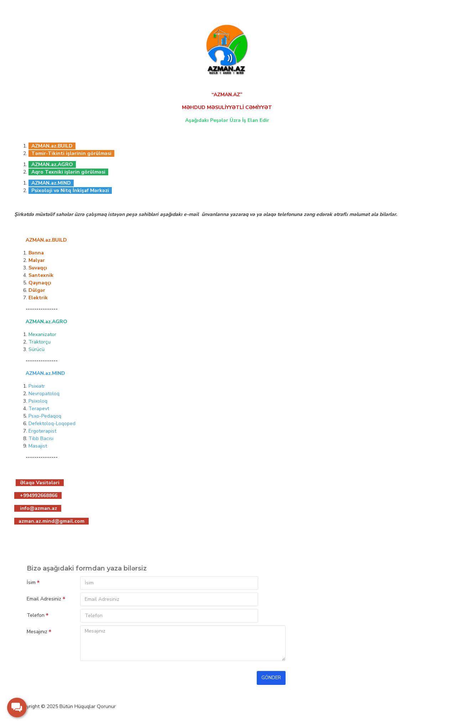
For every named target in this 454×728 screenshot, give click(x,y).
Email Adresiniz (44, 598)
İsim (31, 582)
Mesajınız (37, 631)
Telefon (36, 615)
